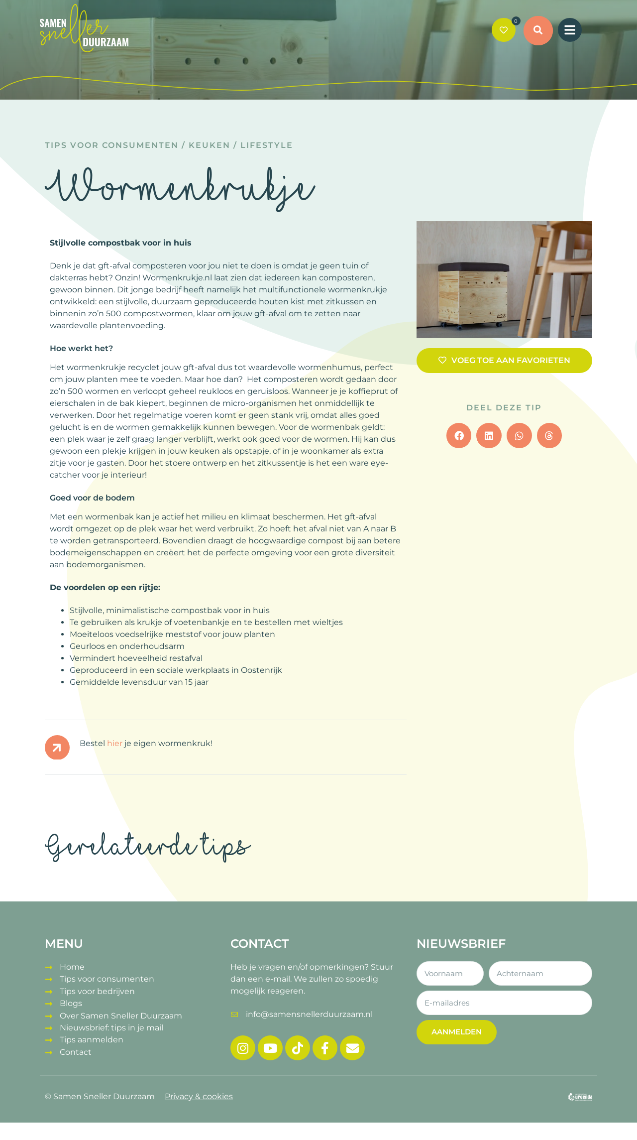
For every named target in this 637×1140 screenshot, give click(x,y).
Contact (76, 1050)
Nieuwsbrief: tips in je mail (111, 1026)
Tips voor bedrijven (97, 991)
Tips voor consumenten (112, 145)
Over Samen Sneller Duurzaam (121, 1014)
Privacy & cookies (199, 1096)
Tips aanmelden (91, 1038)
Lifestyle (266, 145)
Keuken (209, 145)
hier (114, 743)
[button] (538, 31)
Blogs (71, 1003)
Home (72, 967)
